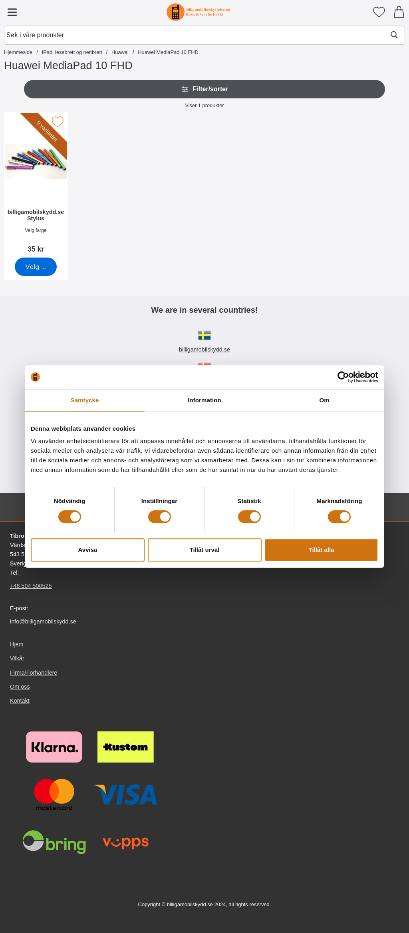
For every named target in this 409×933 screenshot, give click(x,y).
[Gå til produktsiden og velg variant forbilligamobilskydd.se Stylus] (36, 267)
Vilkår (17, 658)
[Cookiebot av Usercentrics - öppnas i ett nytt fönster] (343, 377)
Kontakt (20, 700)
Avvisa (87, 549)
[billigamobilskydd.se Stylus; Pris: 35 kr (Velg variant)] (36, 185)
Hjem (17, 644)
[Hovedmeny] (12, 12)
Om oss (20, 686)
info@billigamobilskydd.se (43, 621)
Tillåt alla (321, 549)
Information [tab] (204, 400)
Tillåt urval (205, 549)
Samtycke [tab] (85, 400)
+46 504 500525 (31, 586)
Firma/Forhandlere (33, 672)
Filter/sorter (204, 89)
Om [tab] (324, 400)
